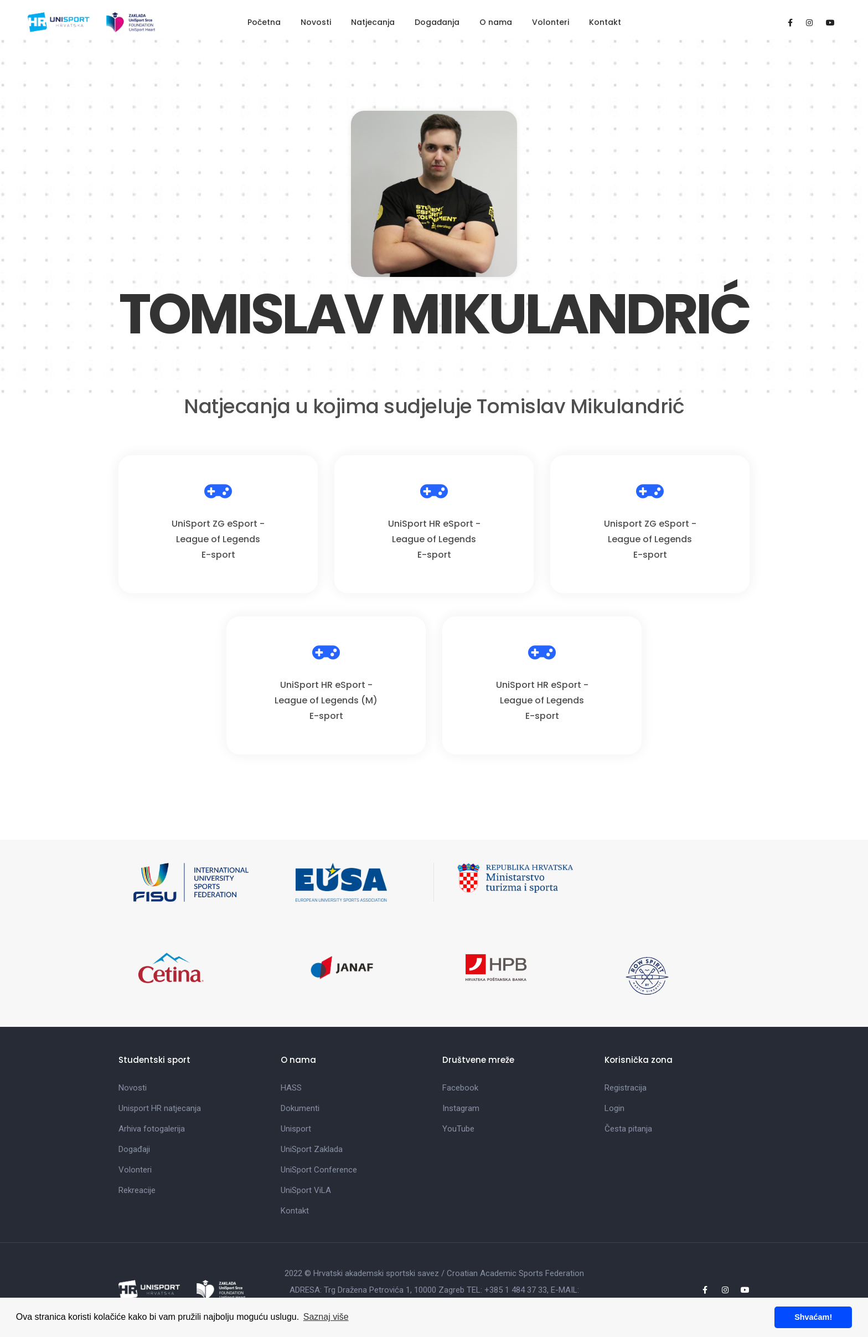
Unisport (296, 1129)
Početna (264, 22)
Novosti (316, 22)
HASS (291, 1088)
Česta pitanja (628, 1129)
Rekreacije (137, 1190)
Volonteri (550, 22)
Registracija (625, 1088)
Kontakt (605, 22)
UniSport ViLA (306, 1190)
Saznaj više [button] (326, 1316)
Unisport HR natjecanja (159, 1108)
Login (614, 1108)
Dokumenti (300, 1108)
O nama (495, 22)
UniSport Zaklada (312, 1149)
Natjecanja (373, 22)
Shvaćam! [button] (813, 1317)
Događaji (134, 1149)
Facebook (460, 1088)
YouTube (458, 1129)
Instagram (460, 1108)
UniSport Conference (319, 1170)
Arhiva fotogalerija (151, 1129)
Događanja (437, 22)
